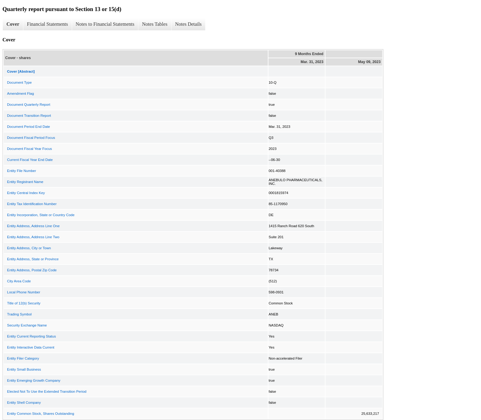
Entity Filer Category (23, 358)
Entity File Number (21, 171)
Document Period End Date (28, 126)
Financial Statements (47, 24)
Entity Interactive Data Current (30, 347)
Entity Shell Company (24, 402)
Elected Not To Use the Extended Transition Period (47, 391)
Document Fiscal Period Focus (31, 137)
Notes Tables (154, 24)
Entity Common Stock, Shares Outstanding (40, 413)
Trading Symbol (19, 314)
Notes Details (188, 24)
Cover (12, 24)
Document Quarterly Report (28, 104)
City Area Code (19, 281)
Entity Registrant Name (25, 182)
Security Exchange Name (27, 325)
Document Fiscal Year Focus (29, 149)
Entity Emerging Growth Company (33, 380)
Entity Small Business (24, 369)
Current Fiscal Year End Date (30, 160)
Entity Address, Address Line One (33, 226)
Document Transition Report (29, 115)
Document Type (19, 82)
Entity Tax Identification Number (32, 204)
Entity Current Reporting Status (31, 336)
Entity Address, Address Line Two (33, 237)
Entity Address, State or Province (33, 259)
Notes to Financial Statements (105, 24)
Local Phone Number (23, 292)
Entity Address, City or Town (29, 248)
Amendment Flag (20, 93)
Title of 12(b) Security (23, 303)
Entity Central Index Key (26, 193)
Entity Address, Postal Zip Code (32, 270)
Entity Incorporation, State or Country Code (41, 215)
